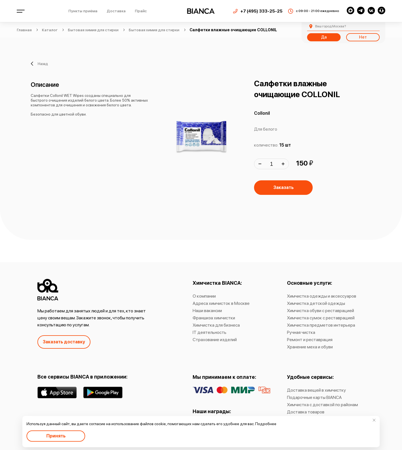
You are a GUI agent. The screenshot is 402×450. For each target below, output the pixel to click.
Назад (39, 63)
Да (324, 37)
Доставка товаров (305, 412)
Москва (330, 26)
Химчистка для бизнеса (216, 325)
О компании (204, 296)
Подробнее (265, 424)
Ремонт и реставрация (309, 339)
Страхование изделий (215, 339)
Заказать (283, 187)
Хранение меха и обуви (310, 347)
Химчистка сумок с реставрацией (321, 317)
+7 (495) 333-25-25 (261, 11)
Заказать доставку (64, 341)
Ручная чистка (301, 332)
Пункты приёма (82, 11)
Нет (363, 37)
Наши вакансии (207, 310)
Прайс (141, 11)
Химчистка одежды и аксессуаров (321, 296)
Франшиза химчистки (214, 317)
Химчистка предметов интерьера (321, 325)
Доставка (116, 11)
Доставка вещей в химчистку (316, 390)
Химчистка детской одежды (316, 303)
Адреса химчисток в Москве (221, 303)
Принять (56, 436)
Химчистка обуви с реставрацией (320, 310)
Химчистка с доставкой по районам (322, 404)
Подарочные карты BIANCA (314, 397)
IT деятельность (209, 332)
